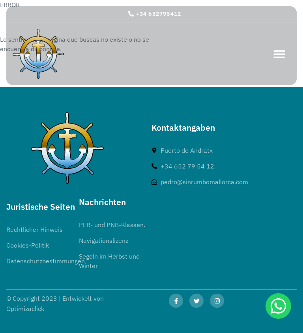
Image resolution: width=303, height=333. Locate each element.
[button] (279, 53)
